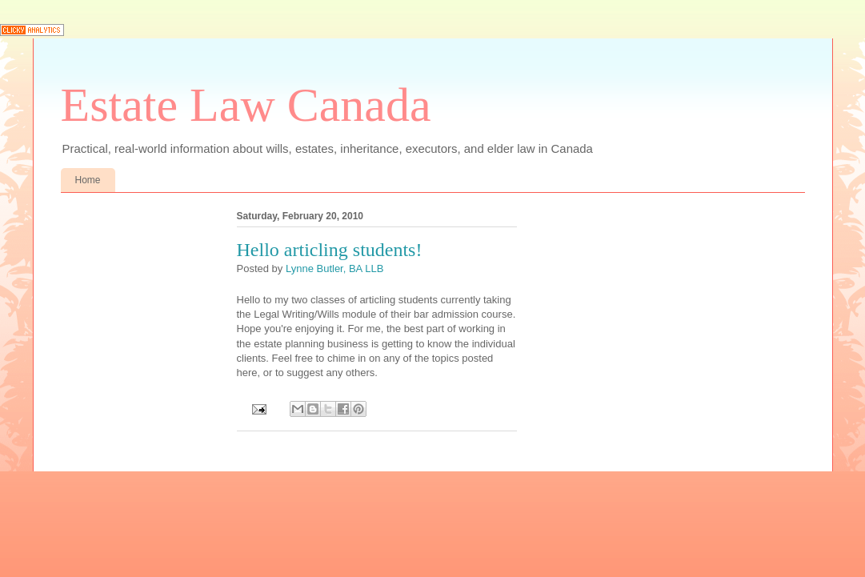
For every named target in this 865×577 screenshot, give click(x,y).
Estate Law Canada (246, 104)
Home (88, 180)
